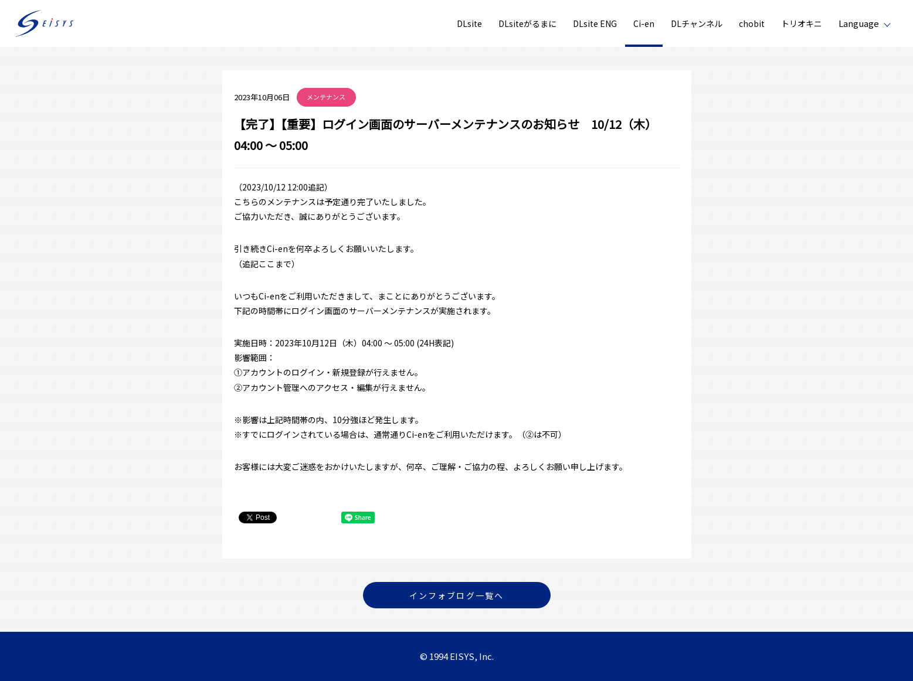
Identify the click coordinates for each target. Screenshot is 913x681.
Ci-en (643, 23)
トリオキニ (801, 23)
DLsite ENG (595, 23)
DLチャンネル (696, 23)
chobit (752, 23)
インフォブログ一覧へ (456, 595)
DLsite (469, 23)
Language (859, 23)
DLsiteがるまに (527, 23)
